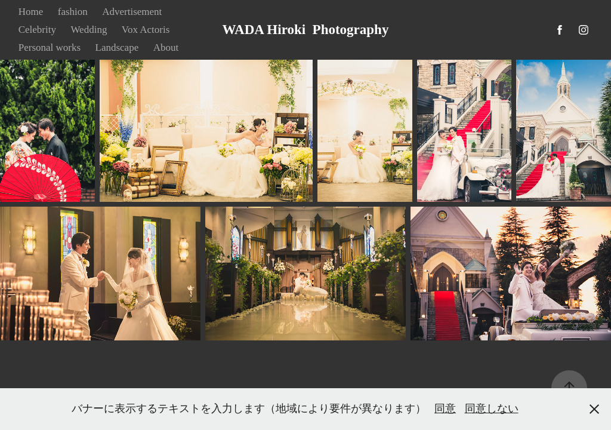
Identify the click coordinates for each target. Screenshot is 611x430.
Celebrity (37, 29)
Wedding (88, 29)
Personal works (49, 47)
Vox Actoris (145, 29)
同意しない (492, 408)
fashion (73, 11)
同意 (445, 408)
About (166, 47)
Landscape (117, 47)
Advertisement (132, 11)
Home (31, 11)
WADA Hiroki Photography (306, 29)
